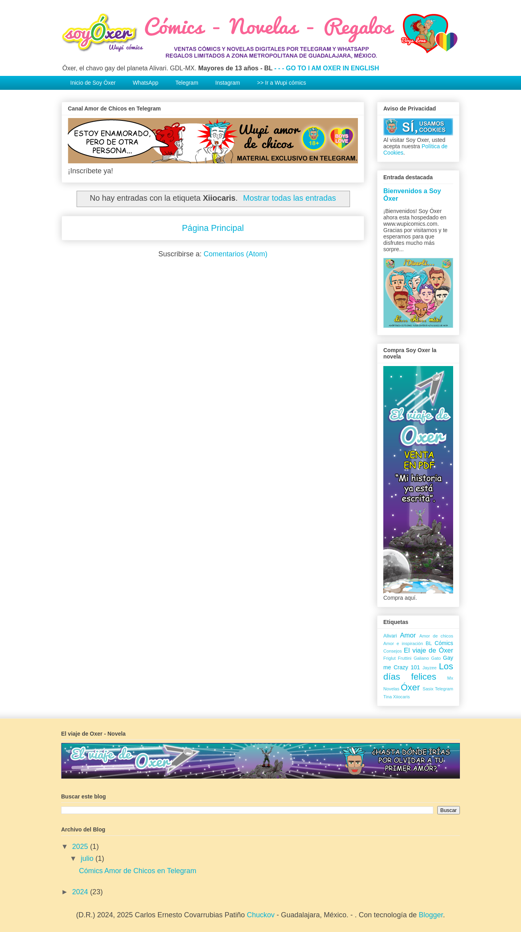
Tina (387, 696)
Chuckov (261, 915)
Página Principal (213, 228)
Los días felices (418, 671)
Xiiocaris (401, 696)
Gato (436, 658)
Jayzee (429, 667)
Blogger (431, 915)
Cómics (443, 643)
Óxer (410, 687)
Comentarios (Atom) (235, 254)
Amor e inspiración (403, 643)
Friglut (389, 658)
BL (429, 643)
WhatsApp (145, 82)
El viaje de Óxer (428, 650)
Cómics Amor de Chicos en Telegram (137, 871)
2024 (81, 892)
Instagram (227, 82)
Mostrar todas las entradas (289, 198)
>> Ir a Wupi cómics (281, 82)
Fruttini (404, 658)
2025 (81, 847)
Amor (408, 635)
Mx (450, 678)
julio (88, 858)
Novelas (391, 688)
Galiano (421, 658)
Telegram (186, 82)
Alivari (390, 636)
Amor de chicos (436, 636)
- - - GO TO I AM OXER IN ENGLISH (326, 68)
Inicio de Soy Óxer (92, 82)
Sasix (428, 688)
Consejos (392, 651)
